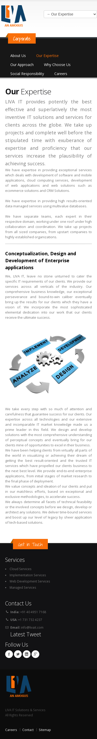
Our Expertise (47, 55)
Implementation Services (28, 575)
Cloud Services (21, 569)
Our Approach (22, 64)
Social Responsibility (27, 73)
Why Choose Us (57, 64)
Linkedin (27, 654)
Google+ (35, 654)
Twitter (18, 654)
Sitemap (45, 730)
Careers (60, 73)
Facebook (9, 654)
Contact (28, 730)
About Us (18, 55)
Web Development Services (30, 581)
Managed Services (23, 587)
